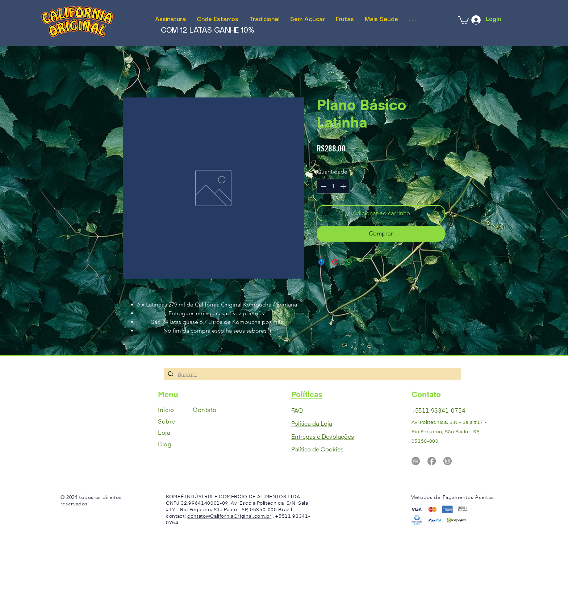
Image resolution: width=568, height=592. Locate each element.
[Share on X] (362, 262)
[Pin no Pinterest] (335, 262)
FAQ (297, 411)
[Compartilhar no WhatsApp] (348, 262)
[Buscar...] (312, 375)
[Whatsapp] (416, 461)
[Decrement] (323, 186)
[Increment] (344, 186)
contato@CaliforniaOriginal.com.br (229, 516)
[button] (463, 19)
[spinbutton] (333, 186)
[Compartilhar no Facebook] (321, 262)
